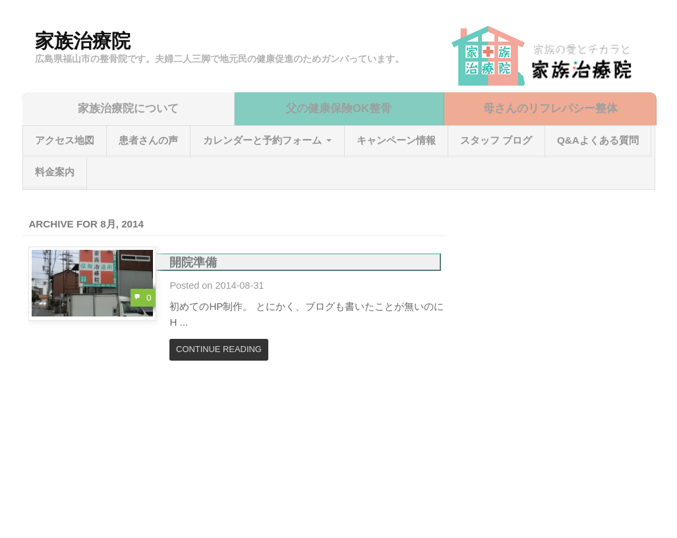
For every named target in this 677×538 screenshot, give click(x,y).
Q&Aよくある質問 (598, 140)
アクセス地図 (64, 140)
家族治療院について (128, 108)
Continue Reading (219, 349)
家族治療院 (83, 40)
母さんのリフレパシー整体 (550, 108)
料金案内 (54, 171)
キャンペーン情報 (396, 140)
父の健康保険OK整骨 (338, 108)
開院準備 (193, 262)
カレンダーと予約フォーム (262, 140)
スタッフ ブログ (496, 140)
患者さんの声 (148, 140)
